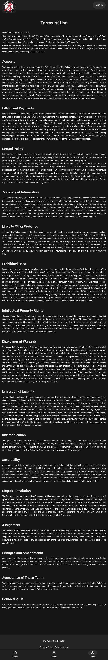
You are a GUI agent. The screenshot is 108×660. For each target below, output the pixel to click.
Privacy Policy (47, 647)
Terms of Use (61, 647)
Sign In (99, 5)
